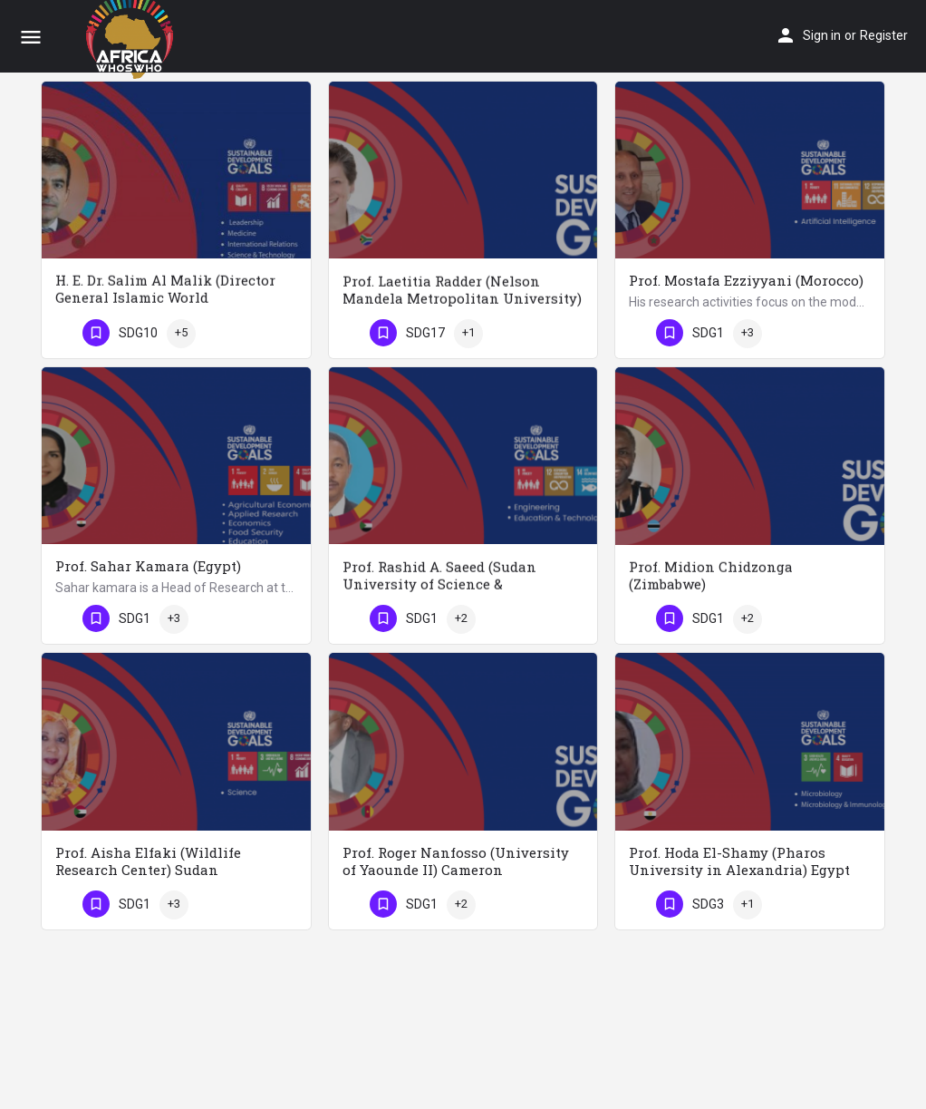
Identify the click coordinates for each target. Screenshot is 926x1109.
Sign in (822, 35)
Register (884, 35)
